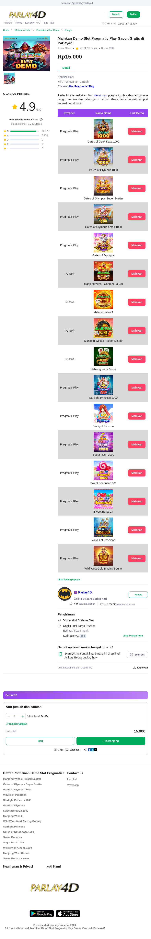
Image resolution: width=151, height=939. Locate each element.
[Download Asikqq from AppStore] (68, 913)
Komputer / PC (33, 22)
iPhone (18, 22)
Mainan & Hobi (25, 30)
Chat (58, 749)
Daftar (133, 14)
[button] (13, 82)
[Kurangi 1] (8, 716)
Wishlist (72, 749)
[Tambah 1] (22, 716)
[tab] (66, 67)
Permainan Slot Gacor (50, 30)
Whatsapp (73, 785)
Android (8, 22)
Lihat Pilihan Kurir (133, 635)
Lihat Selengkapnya (69, 579)
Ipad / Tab (48, 22)
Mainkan (136, 131)
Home (9, 30)
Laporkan (140, 667)
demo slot (100, 95)
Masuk (116, 14)
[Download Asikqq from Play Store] (41, 913)
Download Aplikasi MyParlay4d (77, 3)
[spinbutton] (15, 716)
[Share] (89, 749)
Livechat (72, 779)
